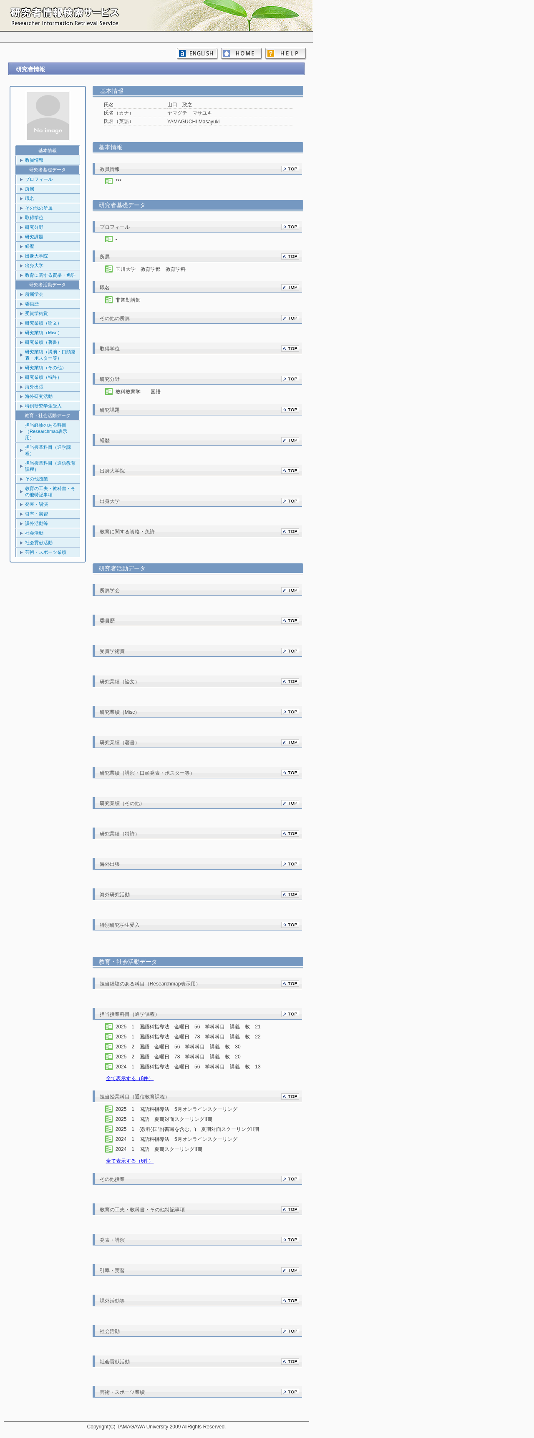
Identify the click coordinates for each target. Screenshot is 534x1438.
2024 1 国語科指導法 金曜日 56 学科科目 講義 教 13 (191, 1067)
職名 (29, 198)
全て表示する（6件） (130, 1161)
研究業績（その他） (45, 367)
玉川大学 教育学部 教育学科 (151, 269)
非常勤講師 (128, 300)
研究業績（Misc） (43, 332)
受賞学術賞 (36, 313)
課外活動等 (36, 523)
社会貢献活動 (39, 542)
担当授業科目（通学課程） (48, 450)
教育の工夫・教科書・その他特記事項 (50, 491)
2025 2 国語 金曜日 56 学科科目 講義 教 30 (181, 1047)
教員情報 (34, 160)
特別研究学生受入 (43, 405)
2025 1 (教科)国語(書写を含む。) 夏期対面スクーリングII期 (195, 1129)
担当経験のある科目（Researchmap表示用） (46, 431)
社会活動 (34, 532)
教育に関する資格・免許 (50, 275)
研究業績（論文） (43, 322)
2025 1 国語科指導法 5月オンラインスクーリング (184, 1109)
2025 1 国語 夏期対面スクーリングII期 (171, 1119)
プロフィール (39, 179)
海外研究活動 (39, 396)
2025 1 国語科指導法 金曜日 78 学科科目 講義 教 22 (191, 1037)
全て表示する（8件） (130, 1078)
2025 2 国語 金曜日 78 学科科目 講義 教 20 (181, 1057)
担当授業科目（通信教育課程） (50, 466)
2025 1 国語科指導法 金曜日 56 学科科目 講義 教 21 (191, 1027)
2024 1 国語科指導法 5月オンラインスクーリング (184, 1139)
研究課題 (34, 236)
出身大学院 (36, 255)
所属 (29, 188)
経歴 (29, 246)
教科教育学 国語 (138, 392)
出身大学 (34, 265)
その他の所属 (39, 207)
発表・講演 (36, 504)
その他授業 (36, 478)
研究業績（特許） (43, 377)
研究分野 (34, 227)
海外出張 (34, 386)
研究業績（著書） (43, 342)
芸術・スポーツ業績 (45, 552)
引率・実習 (36, 513)
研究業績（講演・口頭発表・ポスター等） (50, 354)
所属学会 (34, 294)
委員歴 (32, 303)
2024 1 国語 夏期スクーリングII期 (166, 1149)
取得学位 (34, 217)
